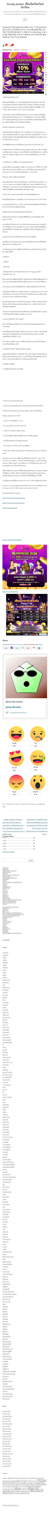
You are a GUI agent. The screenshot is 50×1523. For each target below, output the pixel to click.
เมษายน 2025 (6, 1441)
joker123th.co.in (7, 1062)
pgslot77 (5, 1115)
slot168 (4, 1189)
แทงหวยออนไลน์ (7, 1396)
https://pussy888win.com (11, 916)
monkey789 (6, 1080)
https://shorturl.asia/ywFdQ (12, 540)
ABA (3, 985)
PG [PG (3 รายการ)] (33, 1481)
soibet (4, 1199)
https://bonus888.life (9, 878)
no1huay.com (6, 1085)
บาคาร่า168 (14, 486)
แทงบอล (4, 1391)
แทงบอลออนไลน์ (7, 1394)
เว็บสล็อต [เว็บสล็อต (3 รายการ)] (17, 1493)
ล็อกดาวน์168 (6, 1299)
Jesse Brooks (13, 707)
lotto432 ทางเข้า (7, 1072)
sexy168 (4, 1172)
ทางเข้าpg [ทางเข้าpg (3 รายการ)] (8, 1486)
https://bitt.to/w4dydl (9, 508)
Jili (3, 1045)
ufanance (5, 1237)
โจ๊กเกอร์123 (6, 1399)
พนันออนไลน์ (6, 1284)
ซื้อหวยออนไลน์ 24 (8, 1257)
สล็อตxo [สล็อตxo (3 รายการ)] (18, 1491)
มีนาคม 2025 (6, 1444)
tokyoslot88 (6, 898)
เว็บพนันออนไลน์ (7, 1381)
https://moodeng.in (9, 903)
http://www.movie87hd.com (12, 913)
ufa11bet (5, 1222)
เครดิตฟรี (5, 1366)
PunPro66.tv (6, 1132)
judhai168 (5, 1065)
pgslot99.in (5, 1122)
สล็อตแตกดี (5, 1354)
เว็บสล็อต (5, 1384)
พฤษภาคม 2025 (7, 1439)
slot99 (4, 881)
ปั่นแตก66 (5, 1279)
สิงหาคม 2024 (6, 1461)
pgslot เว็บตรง (7, 921)
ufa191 (4, 1224)
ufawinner (5, 1242)
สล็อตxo (4, 1331)
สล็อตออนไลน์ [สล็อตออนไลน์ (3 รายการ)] (25, 1491)
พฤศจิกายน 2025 (7, 1424)
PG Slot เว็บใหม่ (7, 1097)
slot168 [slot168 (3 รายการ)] (8, 1485)
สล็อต (4, 1304)
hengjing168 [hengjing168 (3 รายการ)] (6, 1481)
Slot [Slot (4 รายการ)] (3, 1484)
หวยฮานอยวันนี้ (7, 1359)
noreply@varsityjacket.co (16, 713)
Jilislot (4, 1047)
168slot (4, 960)
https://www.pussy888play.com (13, 914)
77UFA (4, 972)
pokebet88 (5, 1127)
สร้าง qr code (6, 1301)
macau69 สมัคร (7, 1077)
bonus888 (5, 1002)
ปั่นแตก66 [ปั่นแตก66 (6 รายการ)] (30, 1486)
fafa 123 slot (6, 1017)
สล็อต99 (4, 1326)
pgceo (4, 1102)
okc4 (3, 1087)
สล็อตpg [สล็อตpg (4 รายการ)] (13, 1491)
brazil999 (5, 1005)
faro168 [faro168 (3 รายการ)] (36, 1478)
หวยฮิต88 (5, 1361)
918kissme (5, 982)
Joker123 (5, 1055)
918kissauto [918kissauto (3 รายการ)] (16, 1478)
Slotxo (4, 1194)
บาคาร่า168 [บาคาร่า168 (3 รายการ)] (22, 1486)
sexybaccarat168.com (9, 1177)
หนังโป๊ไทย (5, 888)
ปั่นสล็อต (5, 1277)
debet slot (5, 1012)
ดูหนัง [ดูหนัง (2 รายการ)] (3, 1486)
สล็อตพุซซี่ (5, 1334)
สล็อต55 (4, 1309)
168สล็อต (5, 962)
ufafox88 (5, 1234)
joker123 (5, 868)
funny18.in (5, 1027)
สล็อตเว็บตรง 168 (7, 1349)
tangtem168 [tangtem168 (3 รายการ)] (25, 1485)
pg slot (4, 894)
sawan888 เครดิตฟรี (8, 1164)
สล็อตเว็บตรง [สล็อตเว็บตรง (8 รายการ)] (8, 1493)
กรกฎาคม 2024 (7, 1464)
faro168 (5, 930)
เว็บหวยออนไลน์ (7, 1386)
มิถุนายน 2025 (6, 1436)
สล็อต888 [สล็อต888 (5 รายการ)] (6, 1491)
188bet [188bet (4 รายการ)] (9, 1478)
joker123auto (6, 1057)
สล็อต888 (5, 879)
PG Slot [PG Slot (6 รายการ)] (5, 1482)
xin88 (4, 1244)
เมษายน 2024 (6, 1466)
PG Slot (4, 1095)
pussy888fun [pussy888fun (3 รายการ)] (30, 1483)
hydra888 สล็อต (7, 1042)
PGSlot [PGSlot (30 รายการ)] (41, 1480)
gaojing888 (5, 1030)
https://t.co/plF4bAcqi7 (10, 592)
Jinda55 (4, 1050)
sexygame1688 (7, 1179)
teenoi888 (5, 1214)
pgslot (4, 904)
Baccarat (5, 995)
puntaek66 (5, 1139)
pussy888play (6, 1147)
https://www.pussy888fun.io (12, 882)
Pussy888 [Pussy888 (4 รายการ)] (22, 1483)
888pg (4, 975)
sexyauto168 (6, 1174)
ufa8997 (4, 1227)
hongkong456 (6, 1040)
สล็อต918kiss (6, 1324)
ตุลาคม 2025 (6, 1426)
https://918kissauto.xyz (10, 907)
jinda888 (5, 1052)
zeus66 (4, 1247)
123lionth (5, 952)
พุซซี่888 (4, 1287)
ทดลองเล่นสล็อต (7, 1264)
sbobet (4, 1169)
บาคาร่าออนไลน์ (7, 1274)
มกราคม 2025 (6, 1449)
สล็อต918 (5, 1321)
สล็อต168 (5, 869)
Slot (3, 1184)
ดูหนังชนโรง (6, 929)
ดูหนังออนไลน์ (6, 1262)
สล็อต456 (5, 932)
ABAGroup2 (6, 987)
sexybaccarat (6, 917)
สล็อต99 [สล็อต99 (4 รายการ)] (24, 1489)
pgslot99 (5, 1120)
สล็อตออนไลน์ (6, 1341)
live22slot (5, 1070)
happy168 (5, 1035)
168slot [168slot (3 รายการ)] (4, 1478)
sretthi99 (5, 1202)
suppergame (6, 1209)
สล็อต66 (5, 873)
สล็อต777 (5, 897)
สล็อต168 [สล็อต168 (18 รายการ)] (32, 1488)
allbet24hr (5, 990)
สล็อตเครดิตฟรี (6, 1344)
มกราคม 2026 (6, 1419)
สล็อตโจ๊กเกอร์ (6, 1356)
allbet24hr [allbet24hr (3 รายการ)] (24, 1478)
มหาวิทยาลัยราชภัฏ (8, 1292)
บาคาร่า (34, 272)
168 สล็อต (5, 955)
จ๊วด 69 (4, 1254)
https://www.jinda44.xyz (10, 875)
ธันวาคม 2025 (6, 1421)
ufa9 (3, 1229)
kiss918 (5, 892)
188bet (4, 965)
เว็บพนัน (4, 1379)
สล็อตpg (4, 1329)
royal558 (5, 1154)
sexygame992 (6, 1182)
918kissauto (6, 980)
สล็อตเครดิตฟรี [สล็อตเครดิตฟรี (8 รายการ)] (36, 1491)
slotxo (4, 885)
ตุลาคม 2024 (6, 1456)
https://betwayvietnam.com (11, 900)
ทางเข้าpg (5, 1267)
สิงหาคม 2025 (6, 1431)
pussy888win (6, 1149)
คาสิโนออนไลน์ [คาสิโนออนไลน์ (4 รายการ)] (41, 1484)
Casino (4, 1007)
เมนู (25, 19)
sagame (5, 910)
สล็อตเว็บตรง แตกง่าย (9, 871)
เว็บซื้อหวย (5, 1369)
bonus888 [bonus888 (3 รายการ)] (30, 1478)
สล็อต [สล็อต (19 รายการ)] (17, 1488)
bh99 (4, 1000)
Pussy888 (5, 1142)
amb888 (4, 992)
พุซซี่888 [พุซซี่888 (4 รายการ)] (38, 1486)
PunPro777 (5, 1134)
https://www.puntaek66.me (11, 933)
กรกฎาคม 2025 (7, 1434)
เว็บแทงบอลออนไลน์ (8, 1389)
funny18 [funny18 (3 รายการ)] (41, 1478)
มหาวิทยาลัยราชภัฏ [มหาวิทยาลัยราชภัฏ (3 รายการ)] (8, 1489)
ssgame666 (5, 1204)
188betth (5, 967)
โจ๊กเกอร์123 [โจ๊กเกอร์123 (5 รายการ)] (25, 1493)
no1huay (5, 1082)
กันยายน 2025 (6, 1429)
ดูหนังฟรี (5, 927)
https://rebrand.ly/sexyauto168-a (13, 498)
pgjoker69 (5, 1107)
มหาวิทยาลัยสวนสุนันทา (9, 1294)
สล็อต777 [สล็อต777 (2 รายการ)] (41, 1489)
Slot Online (5, 1187)
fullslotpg (5, 923)
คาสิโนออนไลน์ (7, 1252)
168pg (4, 957)
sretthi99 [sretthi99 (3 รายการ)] (18, 1485)
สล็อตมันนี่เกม (6, 1336)
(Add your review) (8, 852)
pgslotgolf (5, 1125)
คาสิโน (4, 1249)
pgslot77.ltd (6, 1117)
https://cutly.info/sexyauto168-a (13, 503)
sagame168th (6, 1159)
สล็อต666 (5, 1314)
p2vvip (4, 1090)
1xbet (4, 889)
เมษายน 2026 (6, 1411)
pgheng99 (5, 1105)
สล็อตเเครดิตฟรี (7, 1351)
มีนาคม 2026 (6, 1414)
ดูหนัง (4, 926)
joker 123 (5, 911)
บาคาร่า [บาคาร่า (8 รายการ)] (15, 1486)
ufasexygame (6, 1239)
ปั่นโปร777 (5, 1282)
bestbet (4, 997)
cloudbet (5, 1010)
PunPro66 (5, 1129)
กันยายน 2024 (6, 1459)
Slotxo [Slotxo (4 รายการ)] (12, 1484)
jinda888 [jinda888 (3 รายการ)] (13, 1481)
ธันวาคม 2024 (6, 1451)
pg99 (3, 1100)
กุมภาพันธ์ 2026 (7, 1416)
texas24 (4, 1219)
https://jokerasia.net (9, 901)
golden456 (5, 1032)
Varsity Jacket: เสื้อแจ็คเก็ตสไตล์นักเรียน (25, 5)
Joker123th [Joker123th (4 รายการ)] (28, 1481)
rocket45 (5, 1152)
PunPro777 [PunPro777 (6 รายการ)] (14, 1482)
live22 (4, 924)
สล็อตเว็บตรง (6, 872)
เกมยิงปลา (5, 1364)
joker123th (5, 1060)
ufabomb (5, 1232)
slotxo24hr (5, 1197)
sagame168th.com (8, 1162)
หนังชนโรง (6, 908)
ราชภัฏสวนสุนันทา (8, 1297)
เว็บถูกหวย (5, 1376)
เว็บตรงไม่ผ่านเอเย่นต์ (8, 1374)
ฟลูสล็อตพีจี (5, 1289)
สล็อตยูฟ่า (5, 1339)
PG (3, 1092)
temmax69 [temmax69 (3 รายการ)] (32, 1485)
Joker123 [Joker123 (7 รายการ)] (19, 1480)
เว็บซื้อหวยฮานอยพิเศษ (9, 1371)
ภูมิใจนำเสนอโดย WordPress (10, 1505)
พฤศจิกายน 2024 (7, 1454)
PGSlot (4, 1112)
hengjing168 (6, 1037)
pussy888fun (6, 1144)
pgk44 (4, 1110)
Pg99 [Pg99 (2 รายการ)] (35, 1481)
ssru (3, 1207)
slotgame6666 (6, 1192)
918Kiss (4, 977)
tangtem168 (6, 1212)
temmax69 (5, 1217)
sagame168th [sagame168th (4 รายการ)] (40, 1483)
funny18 (5, 891)
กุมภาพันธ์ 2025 (7, 1446)
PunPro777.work (7, 1137)
